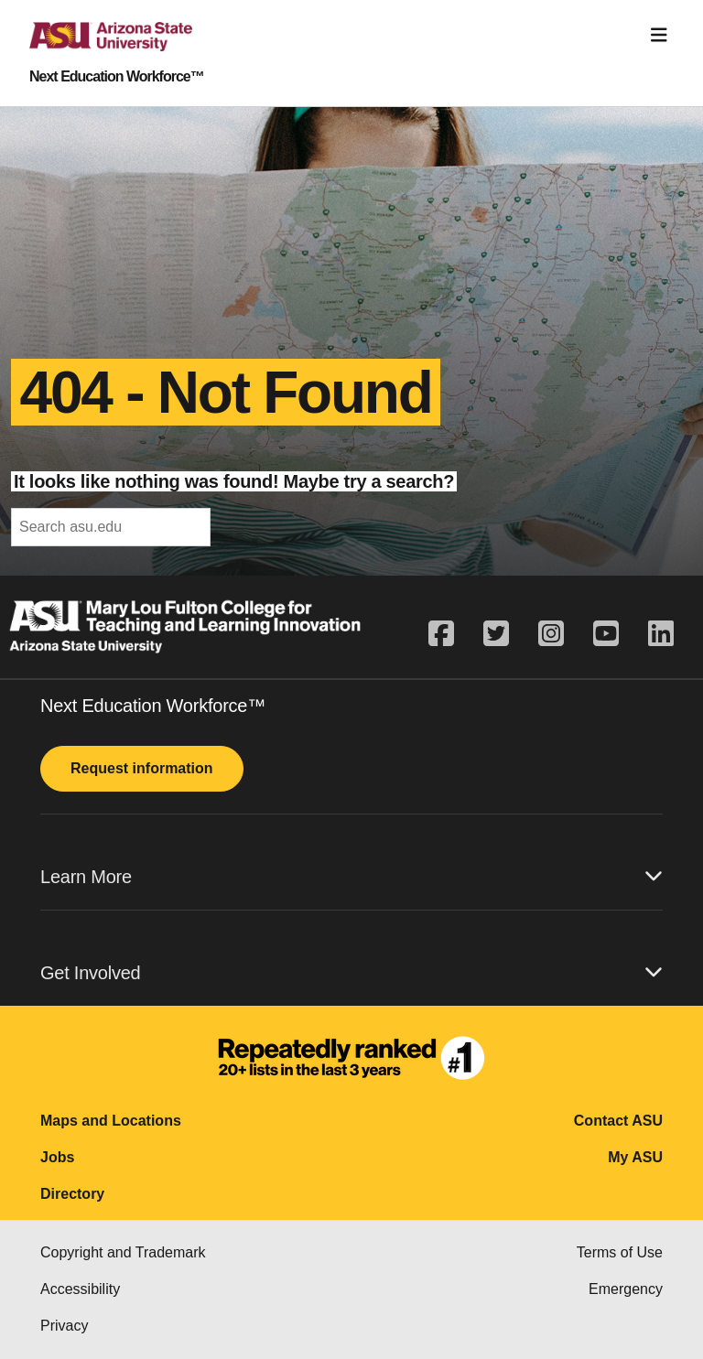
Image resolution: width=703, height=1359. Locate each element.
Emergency (626, 1289)
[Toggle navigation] (659, 35)
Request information (141, 768)
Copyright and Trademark (123, 1252)
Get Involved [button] (351, 972)
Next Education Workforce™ (116, 77)
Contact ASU (618, 1120)
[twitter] (496, 634)
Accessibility (80, 1289)
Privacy (64, 1325)
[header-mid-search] (111, 527)
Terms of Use (620, 1252)
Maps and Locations (110, 1120)
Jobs (57, 1157)
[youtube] (606, 634)
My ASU (635, 1157)
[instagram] (551, 634)
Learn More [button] (351, 876)
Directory (72, 1194)
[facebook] (448, 634)
